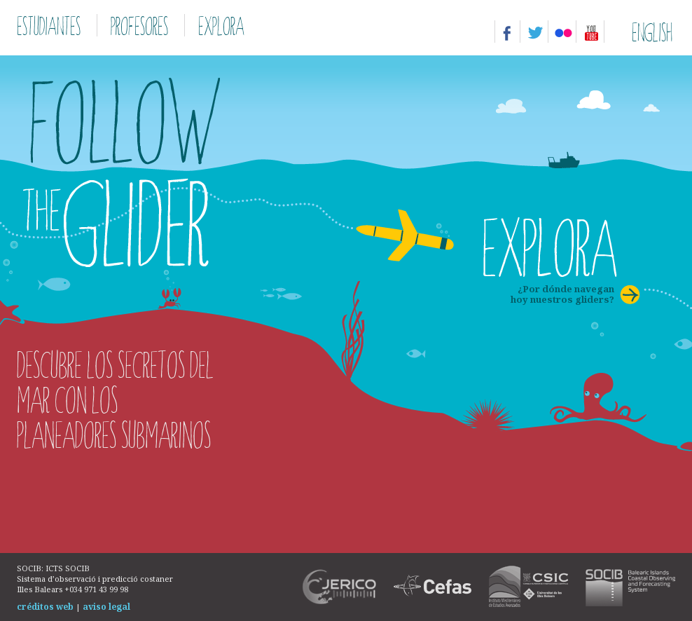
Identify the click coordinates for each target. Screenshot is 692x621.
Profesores (139, 25)
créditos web (45, 607)
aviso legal (106, 607)
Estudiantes (49, 25)
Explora (221, 25)
